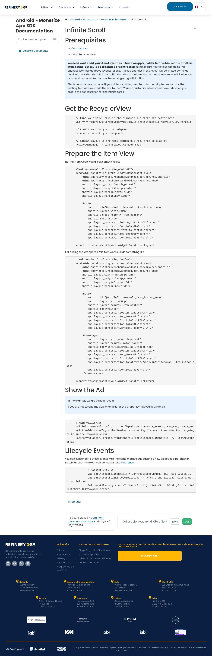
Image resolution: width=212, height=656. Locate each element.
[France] (37, 597)
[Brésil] (150, 597)
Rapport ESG (121, 650)
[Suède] (112, 597)
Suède (117, 598)
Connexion (124, 7)
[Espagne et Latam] (64, 581)
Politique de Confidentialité (85, 647)
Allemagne (82, 598)
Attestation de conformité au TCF (153, 647)
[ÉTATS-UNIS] (159, 581)
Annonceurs (66, 7)
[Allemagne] (74, 597)
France (42, 598)
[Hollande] (17, 581)
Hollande (23, 582)
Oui (187, 521)
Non (175, 521)
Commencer (79, 48)
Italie (116, 582)
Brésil (154, 598)
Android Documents (35, 51)
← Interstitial (73, 502)
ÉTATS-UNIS (167, 582)
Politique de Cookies (127, 647)
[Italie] (112, 581)
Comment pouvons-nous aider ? (86, 519)
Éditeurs (46, 7)
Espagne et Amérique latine (80, 582)
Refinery (86, 7)
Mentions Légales (108, 647)
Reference (127, 462)
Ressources (105, 7)
